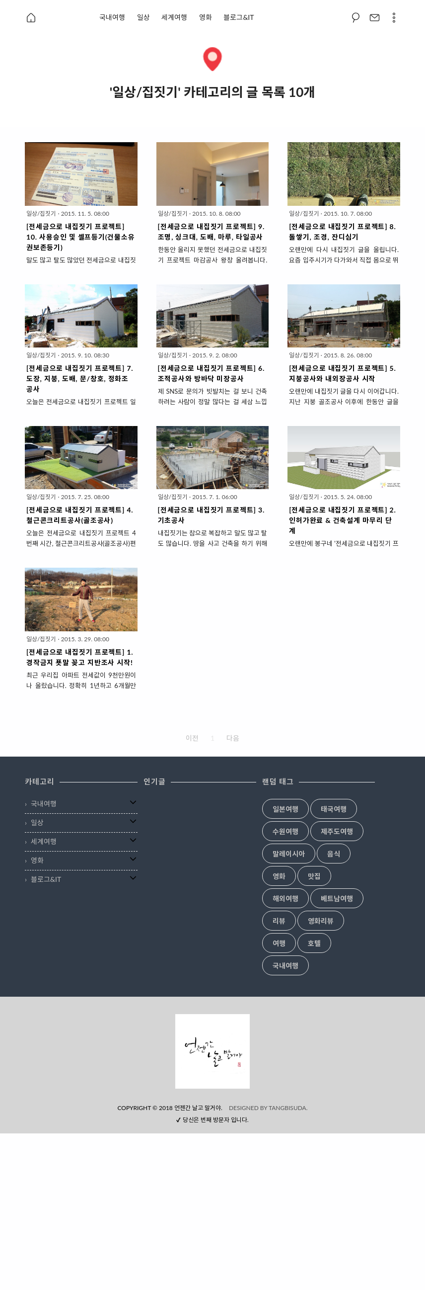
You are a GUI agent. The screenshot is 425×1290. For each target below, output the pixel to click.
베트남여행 (337, 898)
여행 (279, 943)
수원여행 (285, 831)
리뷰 (279, 921)
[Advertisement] (212, 1083)
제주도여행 (337, 831)
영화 (205, 17)
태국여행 (334, 809)
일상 (143, 17)
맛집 (314, 876)
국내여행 (112, 17)
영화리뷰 (321, 921)
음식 (333, 854)
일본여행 (285, 809)
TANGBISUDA (287, 1264)
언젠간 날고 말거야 (197, 1264)
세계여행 (174, 17)
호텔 (314, 943)
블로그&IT (238, 17)
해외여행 (285, 898)
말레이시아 (289, 854)
